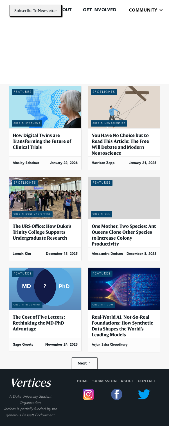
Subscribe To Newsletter (35, 10)
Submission (105, 381)
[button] (146, 10)
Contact (147, 381)
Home (83, 381)
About (127, 381)
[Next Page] (84, 363)
